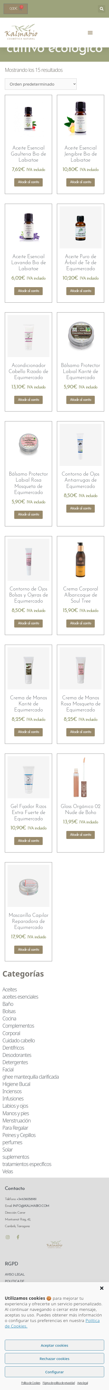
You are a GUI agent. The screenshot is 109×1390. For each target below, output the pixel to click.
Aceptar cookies (54, 1345)
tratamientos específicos (26, 1176)
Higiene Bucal (16, 1095)
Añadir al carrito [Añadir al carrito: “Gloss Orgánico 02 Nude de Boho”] (80, 847)
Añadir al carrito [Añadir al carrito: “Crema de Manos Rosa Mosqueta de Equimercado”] (80, 744)
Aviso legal (82, 1383)
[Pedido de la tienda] (41, 96)
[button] (101, 1288)
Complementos (18, 1037)
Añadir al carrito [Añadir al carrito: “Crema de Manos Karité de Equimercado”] (28, 744)
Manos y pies (15, 1124)
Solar (7, 1161)
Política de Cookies (30, 1383)
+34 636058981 (26, 1211)
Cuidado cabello (18, 1052)
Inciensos (11, 1103)
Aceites (9, 1001)
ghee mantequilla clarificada (30, 1088)
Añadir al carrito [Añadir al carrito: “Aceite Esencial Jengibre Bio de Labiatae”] (80, 194)
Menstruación (16, 1132)
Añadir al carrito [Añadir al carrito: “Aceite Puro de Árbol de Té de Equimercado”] (80, 303)
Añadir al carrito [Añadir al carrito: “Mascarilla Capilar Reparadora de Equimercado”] (28, 961)
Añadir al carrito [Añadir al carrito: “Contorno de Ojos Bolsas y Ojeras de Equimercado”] (28, 635)
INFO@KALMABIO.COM (30, 1218)
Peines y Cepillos (18, 1146)
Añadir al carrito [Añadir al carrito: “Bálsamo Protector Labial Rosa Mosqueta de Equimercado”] (28, 526)
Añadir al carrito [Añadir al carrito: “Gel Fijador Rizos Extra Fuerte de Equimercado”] (28, 853)
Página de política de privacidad (58, 1383)
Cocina (9, 1030)
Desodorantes (16, 1066)
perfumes (12, 1154)
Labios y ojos (15, 1117)
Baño (7, 1015)
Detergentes (15, 1074)
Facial (8, 1081)
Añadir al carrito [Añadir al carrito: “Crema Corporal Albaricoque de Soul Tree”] (80, 635)
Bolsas (8, 1023)
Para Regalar (15, 1139)
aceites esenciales (20, 1008)
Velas (7, 1183)
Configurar (54, 1371)
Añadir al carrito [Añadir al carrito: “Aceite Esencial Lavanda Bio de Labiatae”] (28, 303)
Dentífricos (13, 1059)
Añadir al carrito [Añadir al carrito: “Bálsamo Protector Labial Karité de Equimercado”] (80, 411)
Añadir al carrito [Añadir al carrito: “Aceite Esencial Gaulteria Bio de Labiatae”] (28, 194)
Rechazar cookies (54, 1358)
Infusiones (12, 1110)
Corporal (11, 1044)
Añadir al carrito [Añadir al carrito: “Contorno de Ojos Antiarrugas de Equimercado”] (80, 520)
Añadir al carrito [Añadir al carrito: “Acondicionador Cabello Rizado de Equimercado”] (28, 411)
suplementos (15, 1168)
